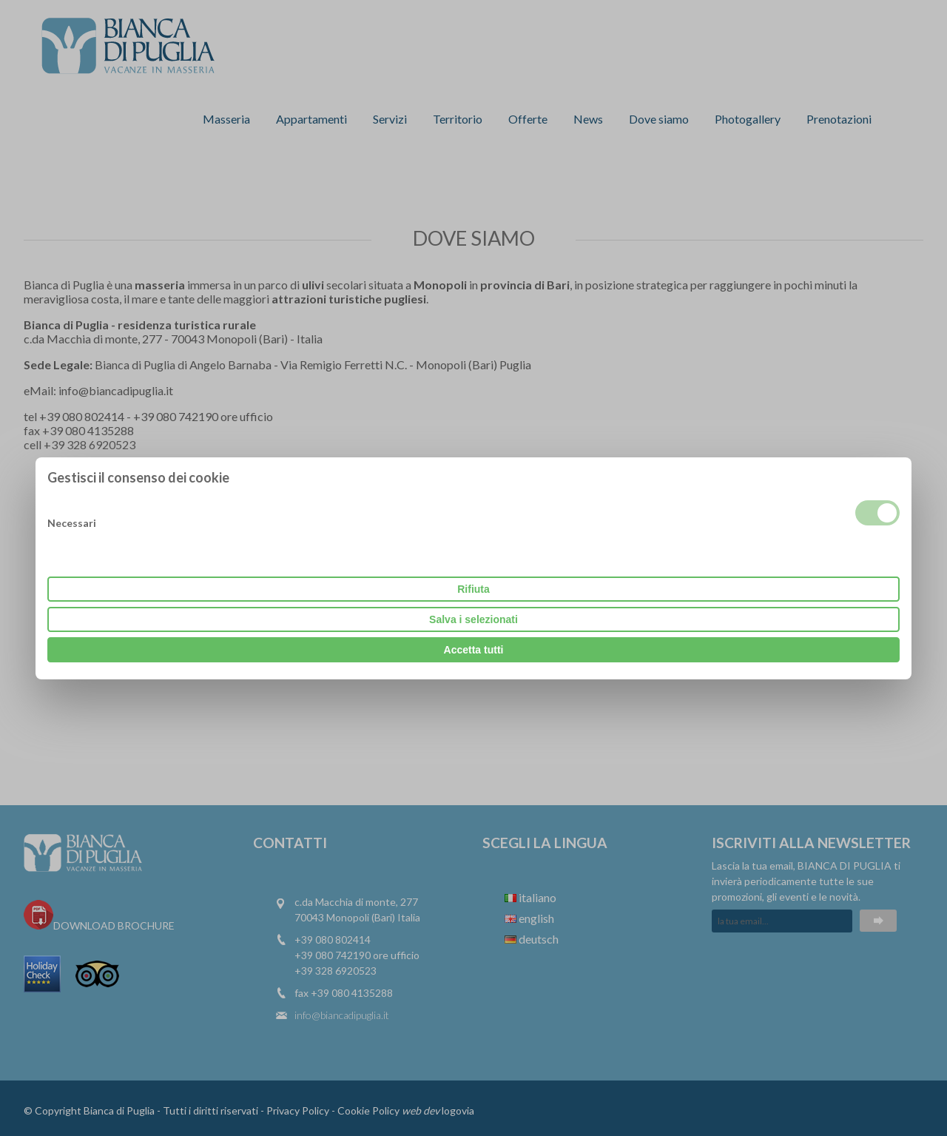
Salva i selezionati (473, 619)
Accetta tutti (474, 650)
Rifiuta (473, 589)
